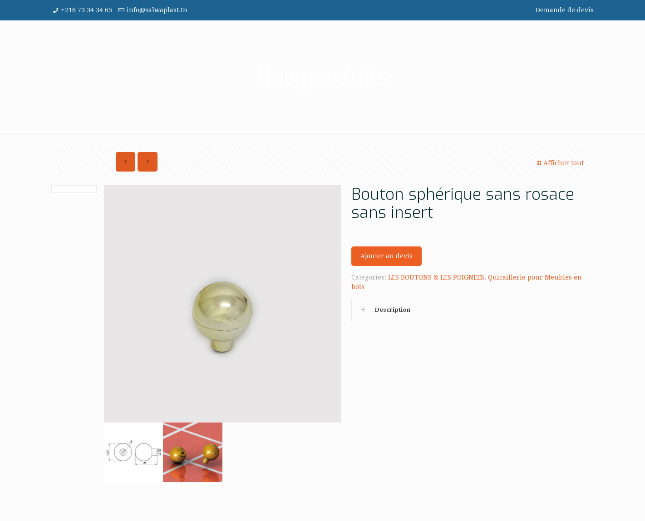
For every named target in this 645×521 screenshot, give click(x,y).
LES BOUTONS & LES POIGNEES (436, 277)
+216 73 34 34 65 (86, 10)
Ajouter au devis (386, 256)
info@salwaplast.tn (157, 10)
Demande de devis (565, 10)
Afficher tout (559, 163)
